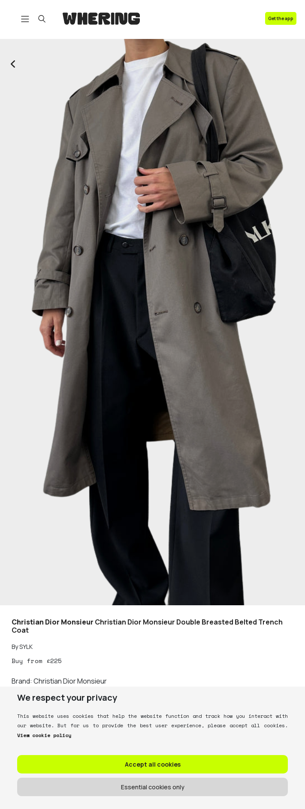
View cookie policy (44, 735)
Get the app (280, 18)
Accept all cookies (153, 764)
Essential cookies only (152, 787)
